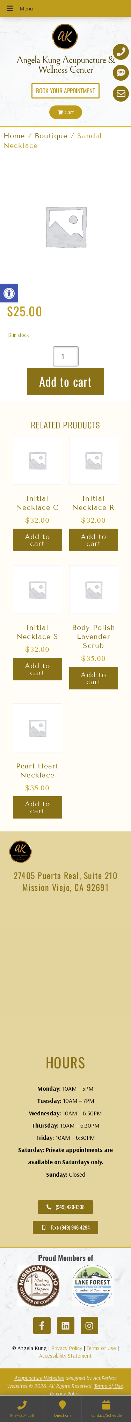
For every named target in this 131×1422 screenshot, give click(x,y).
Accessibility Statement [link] (65, 1355)
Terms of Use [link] (101, 1347)
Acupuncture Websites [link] (39, 1377)
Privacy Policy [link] (66, 1347)
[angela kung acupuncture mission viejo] (65, 975)
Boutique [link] (51, 136)
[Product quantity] (66, 356)
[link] (9, 293)
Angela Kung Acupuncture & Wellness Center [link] (65, 65)
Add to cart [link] (37, 540)
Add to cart (65, 381)
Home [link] (14, 136)
